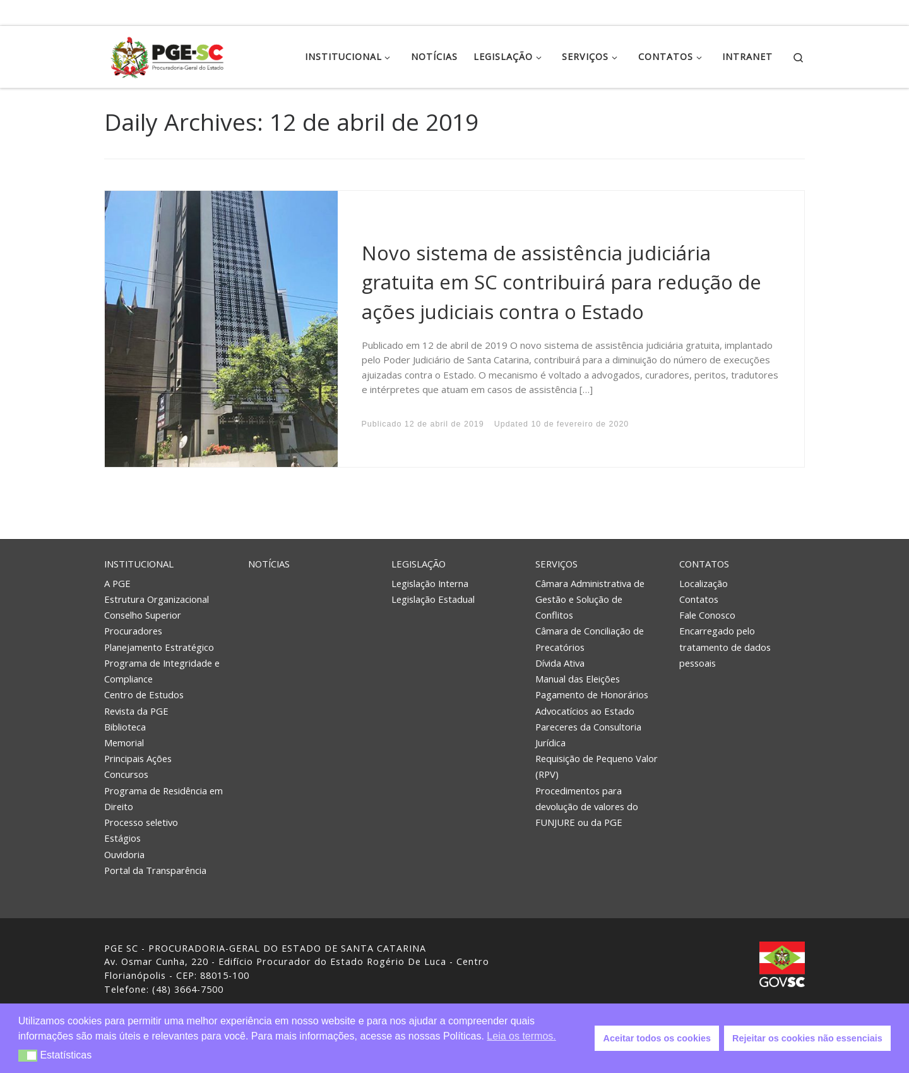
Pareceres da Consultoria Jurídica (588, 734)
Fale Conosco (707, 615)
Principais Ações (138, 758)
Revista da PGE (136, 711)
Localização (703, 583)
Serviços (556, 563)
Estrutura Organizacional (156, 599)
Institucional (139, 563)
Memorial (124, 742)
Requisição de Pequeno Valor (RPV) (596, 766)
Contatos (704, 563)
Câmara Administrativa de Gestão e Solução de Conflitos (590, 599)
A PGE (117, 583)
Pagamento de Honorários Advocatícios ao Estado (591, 702)
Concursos (126, 774)
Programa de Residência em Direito (163, 798)
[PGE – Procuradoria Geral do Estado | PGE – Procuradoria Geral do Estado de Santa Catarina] (167, 54)
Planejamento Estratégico (159, 647)
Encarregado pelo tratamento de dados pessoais (725, 646)
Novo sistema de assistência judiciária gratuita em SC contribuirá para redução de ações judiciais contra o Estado (561, 282)
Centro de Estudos (144, 694)
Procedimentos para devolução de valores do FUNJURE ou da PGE (586, 806)
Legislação (418, 563)
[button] (28, 1056)
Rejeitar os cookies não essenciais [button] (807, 1038)
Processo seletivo (141, 822)
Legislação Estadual (433, 599)
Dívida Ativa (560, 663)
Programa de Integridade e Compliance (162, 671)
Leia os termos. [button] (521, 1036)
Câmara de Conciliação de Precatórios (589, 638)
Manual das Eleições (577, 678)
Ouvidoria (124, 854)
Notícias (269, 563)
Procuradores (133, 630)
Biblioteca (125, 726)
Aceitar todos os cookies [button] (657, 1038)
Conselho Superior (142, 615)
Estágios (122, 838)
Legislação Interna (429, 583)
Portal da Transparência (155, 870)
